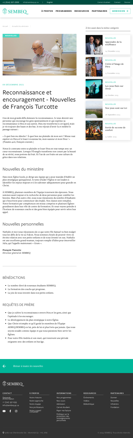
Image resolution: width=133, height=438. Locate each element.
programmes (64, 11)
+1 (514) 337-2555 (11, 2)
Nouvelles (115, 400)
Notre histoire (36, 397)
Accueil (5, 26)
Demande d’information (8, 398)
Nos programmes (64, 397)
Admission (61, 404)
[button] (47, 11)
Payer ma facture (64, 410)
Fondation (115, 407)
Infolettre (115, 404)
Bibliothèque (89, 404)
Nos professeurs (37, 407)
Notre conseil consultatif (35, 411)
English (50, 2)
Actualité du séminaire (20, 26)
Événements (89, 397)
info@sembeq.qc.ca (31, 2)
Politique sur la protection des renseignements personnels (63, 417)
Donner (127, 2)
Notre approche (36, 400)
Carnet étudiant (104, 2)
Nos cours (61, 400)
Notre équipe (35, 404)
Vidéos (86, 400)
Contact (117, 2)
